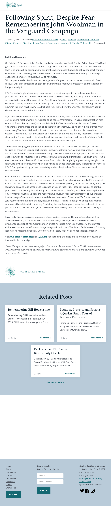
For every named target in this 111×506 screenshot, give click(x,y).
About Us (10, 469)
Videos (9, 484)
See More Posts (54, 382)
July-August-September (47, 43)
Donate (13, 494)
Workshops (11, 488)
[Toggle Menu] (104, 5)
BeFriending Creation (88, 39)
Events (9, 475)
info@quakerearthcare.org (90, 478)
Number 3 (66, 43)
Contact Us (11, 472)
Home (8, 466)
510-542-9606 (85, 481)
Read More (44, 337)
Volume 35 (85, 43)
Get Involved (11, 478)
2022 (63, 39)
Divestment (28, 43)
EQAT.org (42, 236)
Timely (75, 43)
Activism (72, 39)
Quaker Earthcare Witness (45, 39)
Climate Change (13, 43)
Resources (10, 481)
